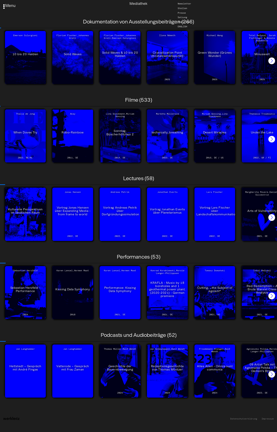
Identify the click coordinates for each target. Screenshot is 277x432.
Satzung (182, 17)
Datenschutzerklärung (243, 419)
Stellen (182, 8)
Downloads (184, 22)
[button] (271, 60)
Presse (182, 13)
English (182, 26)
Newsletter (184, 3)
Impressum (268, 419)
